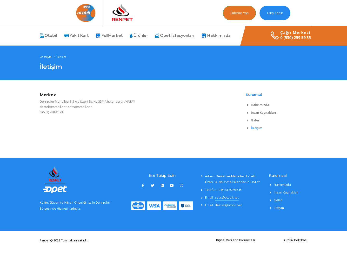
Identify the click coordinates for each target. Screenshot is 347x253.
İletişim (256, 128)
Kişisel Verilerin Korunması (235, 240)
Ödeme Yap (239, 13)
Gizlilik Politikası (295, 240)
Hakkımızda (216, 35)
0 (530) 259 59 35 (295, 37)
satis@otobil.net (80, 107)
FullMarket (109, 35)
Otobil (48, 35)
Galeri (255, 120)
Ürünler (139, 35)
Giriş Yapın (275, 13)
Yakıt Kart (76, 35)
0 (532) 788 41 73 (51, 112)
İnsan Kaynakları (263, 112)
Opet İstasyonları (174, 35)
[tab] (276, 97)
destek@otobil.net (53, 107)
